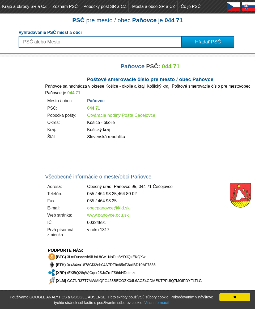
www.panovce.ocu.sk (108, 215)
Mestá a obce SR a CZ (153, 6)
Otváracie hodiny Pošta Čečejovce (121, 115)
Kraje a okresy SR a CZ (24, 6)
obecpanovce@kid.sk (108, 208)
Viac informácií (156, 303)
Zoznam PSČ (65, 6)
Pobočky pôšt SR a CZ (104, 6)
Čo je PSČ (191, 6)
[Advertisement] (21, 136)
